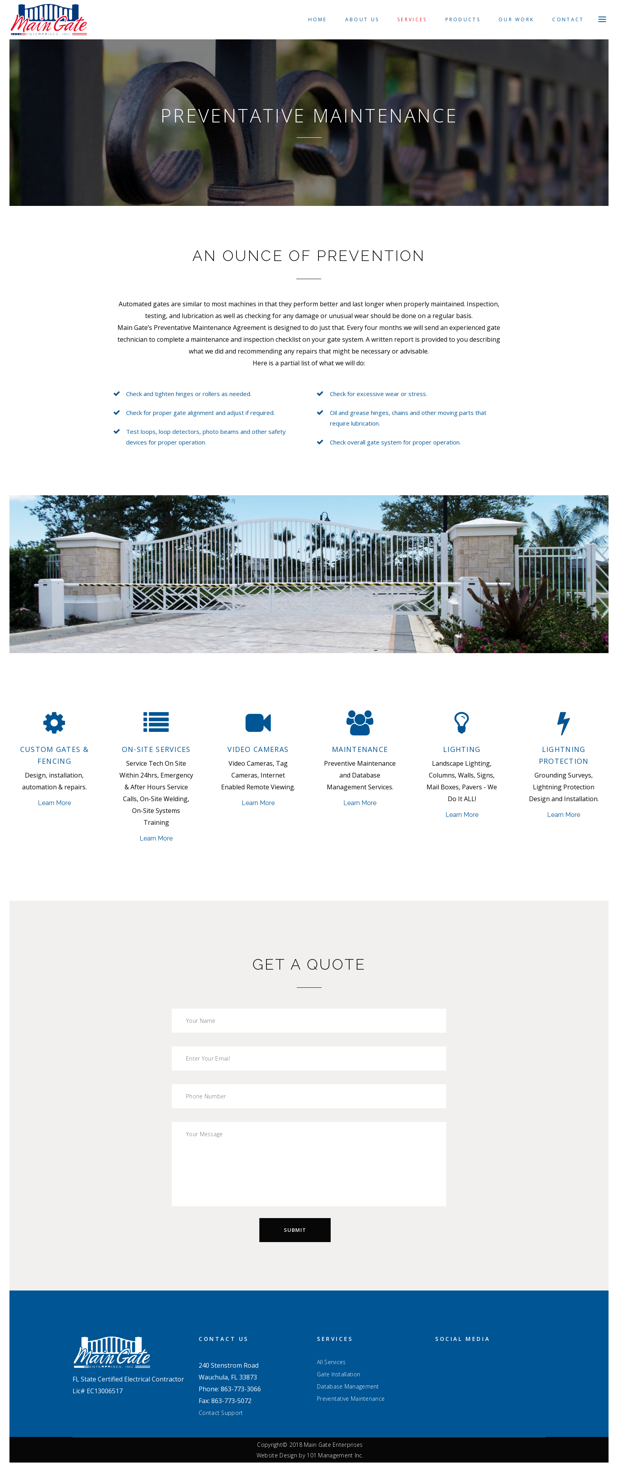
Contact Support (221, 1412)
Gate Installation (338, 1374)
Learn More (54, 803)
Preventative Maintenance (351, 1399)
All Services (331, 1362)
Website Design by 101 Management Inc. (310, 1455)
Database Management (348, 1386)
